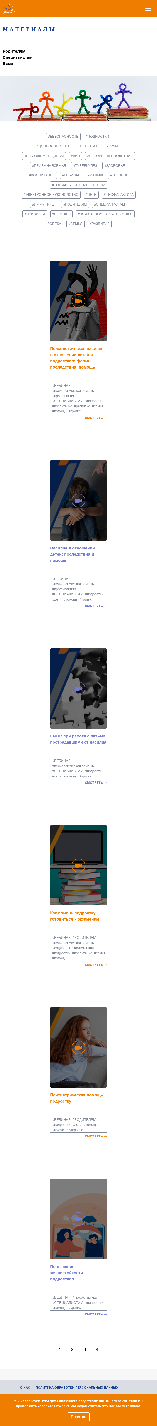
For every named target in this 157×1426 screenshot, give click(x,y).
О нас (25, 1387)
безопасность (64, 136)
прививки (35, 214)
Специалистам (17, 57)
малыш (96, 175)
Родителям (14, 51)
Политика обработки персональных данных (77, 1387)
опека (55, 224)
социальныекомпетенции (79, 185)
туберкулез (86, 166)
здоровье (115, 166)
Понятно (78, 1417)
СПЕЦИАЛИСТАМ (110, 204)
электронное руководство (51, 194)
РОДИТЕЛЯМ (76, 204)
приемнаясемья (50, 166)
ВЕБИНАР (72, 175)
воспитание (43, 175)
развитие (101, 224)
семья (76, 224)
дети (92, 194)
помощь (62, 214)
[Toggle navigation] (148, 8)
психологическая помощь (106, 214)
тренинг (120, 175)
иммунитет (45, 204)
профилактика (120, 194)
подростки (98, 136)
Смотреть (96, 418)
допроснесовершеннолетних (68, 146)
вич (76, 156)
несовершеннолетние (111, 156)
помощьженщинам (45, 156)
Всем (8, 63)
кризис (113, 146)
